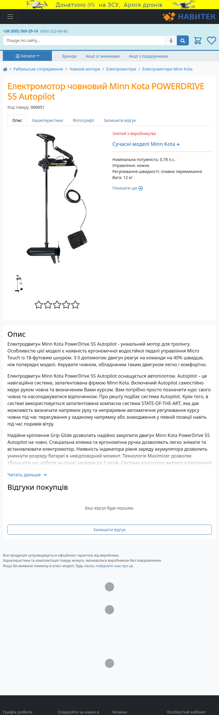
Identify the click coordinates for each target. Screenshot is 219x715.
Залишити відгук (120, 120)
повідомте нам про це (114, 565)
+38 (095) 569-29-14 (20, 31)
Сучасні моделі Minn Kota (146, 143)
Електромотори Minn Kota (167, 69)
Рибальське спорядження (38, 69)
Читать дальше (27, 475)
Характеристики (47, 120)
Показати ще (127, 188)
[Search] (84, 40)
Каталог (25, 56)
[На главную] (5, 69)
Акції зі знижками (103, 56)
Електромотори (121, 69)
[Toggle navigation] (10, 16)
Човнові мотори (84, 69)
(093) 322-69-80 (54, 31)
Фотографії (83, 120)
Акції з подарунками (148, 56)
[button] (197, 40)
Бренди (69, 56)
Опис (17, 120)
